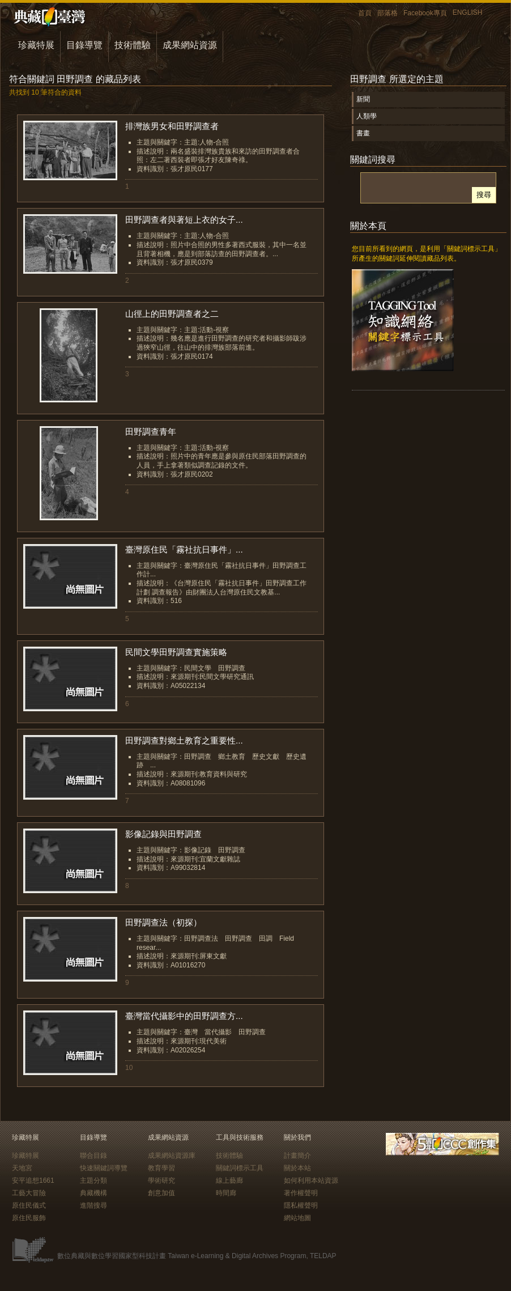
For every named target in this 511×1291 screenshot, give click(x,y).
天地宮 (22, 1168)
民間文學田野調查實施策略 (176, 652)
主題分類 (93, 1180)
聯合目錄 (93, 1156)
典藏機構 (93, 1193)
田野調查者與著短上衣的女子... (184, 219)
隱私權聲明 (301, 1205)
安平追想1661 (33, 1180)
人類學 (366, 116)
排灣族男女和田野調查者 (172, 126)
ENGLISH (468, 12)
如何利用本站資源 (311, 1180)
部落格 (387, 13)
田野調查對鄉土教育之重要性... (184, 740)
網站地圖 (297, 1218)
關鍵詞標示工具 (239, 1168)
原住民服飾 (29, 1218)
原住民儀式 (29, 1205)
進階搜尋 (93, 1205)
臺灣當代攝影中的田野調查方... (184, 1016)
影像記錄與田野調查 (163, 834)
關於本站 (297, 1168)
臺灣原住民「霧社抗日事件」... (184, 549)
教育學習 (161, 1168)
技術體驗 (132, 45)
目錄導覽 (84, 45)
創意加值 (161, 1193)
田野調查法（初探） (163, 922)
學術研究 (161, 1180)
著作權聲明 (301, 1193)
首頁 (365, 13)
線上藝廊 (229, 1180)
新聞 (363, 99)
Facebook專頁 (425, 13)
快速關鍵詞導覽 (103, 1168)
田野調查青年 (150, 431)
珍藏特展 (36, 45)
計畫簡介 (297, 1156)
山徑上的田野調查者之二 (172, 313)
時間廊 (226, 1193)
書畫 (363, 133)
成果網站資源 (190, 45)
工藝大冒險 (29, 1193)
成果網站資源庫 (171, 1156)
